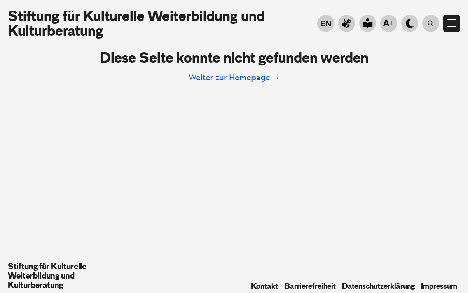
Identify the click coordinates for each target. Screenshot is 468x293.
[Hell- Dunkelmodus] (409, 23)
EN (325, 23)
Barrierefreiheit (310, 286)
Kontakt (264, 286)
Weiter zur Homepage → (234, 77)
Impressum (439, 286)
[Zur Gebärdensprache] (346, 23)
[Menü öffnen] (451, 23)
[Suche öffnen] (430, 23)
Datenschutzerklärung (378, 286)
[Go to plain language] (367, 23)
